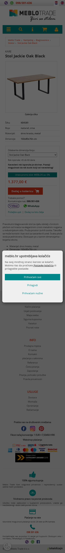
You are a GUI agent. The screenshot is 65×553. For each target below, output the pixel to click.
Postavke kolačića (43, 265)
